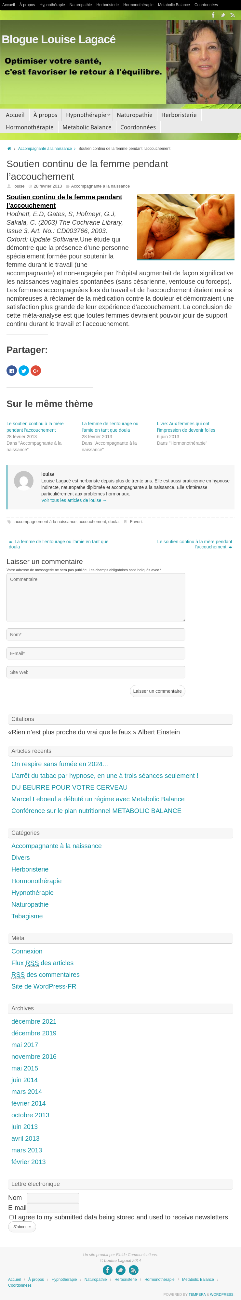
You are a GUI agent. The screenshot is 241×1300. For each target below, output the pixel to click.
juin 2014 (24, 1079)
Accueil (8, 5)
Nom (15, 1197)
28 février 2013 (48, 186)
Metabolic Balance (174, 5)
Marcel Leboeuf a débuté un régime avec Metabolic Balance (98, 799)
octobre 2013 (30, 1115)
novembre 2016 (34, 1056)
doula (113, 521)
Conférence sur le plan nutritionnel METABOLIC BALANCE (96, 810)
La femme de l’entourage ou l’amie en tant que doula (59, 544)
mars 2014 (26, 1091)
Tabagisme (27, 916)
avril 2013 (25, 1138)
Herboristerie (108, 5)
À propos (27, 5)
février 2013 (28, 1161)
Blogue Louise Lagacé (58, 39)
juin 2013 (24, 1126)
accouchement (92, 521)
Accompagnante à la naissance (48, 148)
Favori (136, 521)
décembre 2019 (34, 1033)
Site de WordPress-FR (43, 986)
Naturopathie (81, 5)
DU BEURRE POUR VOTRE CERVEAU (69, 787)
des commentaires (45, 974)
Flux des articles (42, 963)
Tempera (197, 1294)
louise (19, 186)
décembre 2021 (34, 1021)
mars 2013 (26, 1150)
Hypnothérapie (52, 5)
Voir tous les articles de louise (74, 500)
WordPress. (222, 1294)
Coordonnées (206, 5)
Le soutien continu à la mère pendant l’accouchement (194, 544)
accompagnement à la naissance (45, 521)
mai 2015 (24, 1068)
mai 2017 (24, 1044)
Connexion (27, 951)
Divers (20, 857)
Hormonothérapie (138, 5)
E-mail (17, 1207)
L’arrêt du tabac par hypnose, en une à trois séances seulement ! (104, 775)
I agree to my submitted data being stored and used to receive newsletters (118, 1217)
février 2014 (28, 1103)
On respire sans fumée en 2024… (60, 764)
